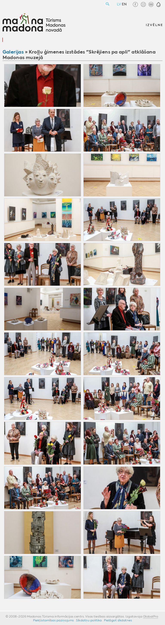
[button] (158, 4)
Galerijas (13, 52)
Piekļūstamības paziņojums (53, 620)
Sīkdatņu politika (89, 620)
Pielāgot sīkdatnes (118, 620)
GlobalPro (150, 616)
